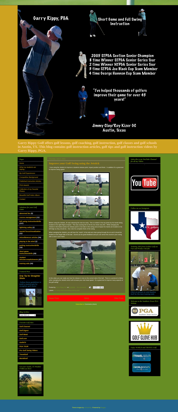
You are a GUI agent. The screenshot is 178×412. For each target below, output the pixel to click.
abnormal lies (24, 213)
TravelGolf (23, 354)
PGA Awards (24, 185)
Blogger (103, 407)
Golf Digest (23, 330)
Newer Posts (54, 298)
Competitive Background (28, 177)
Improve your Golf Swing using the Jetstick (74, 163)
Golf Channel (24, 326)
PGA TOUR (23, 346)
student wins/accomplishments (28, 258)
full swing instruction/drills (62, 290)
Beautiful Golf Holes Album (29, 195)
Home (86, 298)
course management (27, 217)
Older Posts (118, 298)
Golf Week (23, 334)
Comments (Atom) (91, 304)
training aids (75, 290)
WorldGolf (23, 358)
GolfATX (22, 342)
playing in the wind (27, 241)
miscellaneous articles (28, 237)
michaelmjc (87, 407)
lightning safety (25, 227)
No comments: (82, 287)
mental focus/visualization (30, 231)
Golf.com (23, 338)
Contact (22, 199)
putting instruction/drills (29, 245)
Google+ (3, 1)
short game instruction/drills (26, 252)
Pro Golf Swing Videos (28, 350)
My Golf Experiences (27, 173)
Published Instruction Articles (30, 181)
